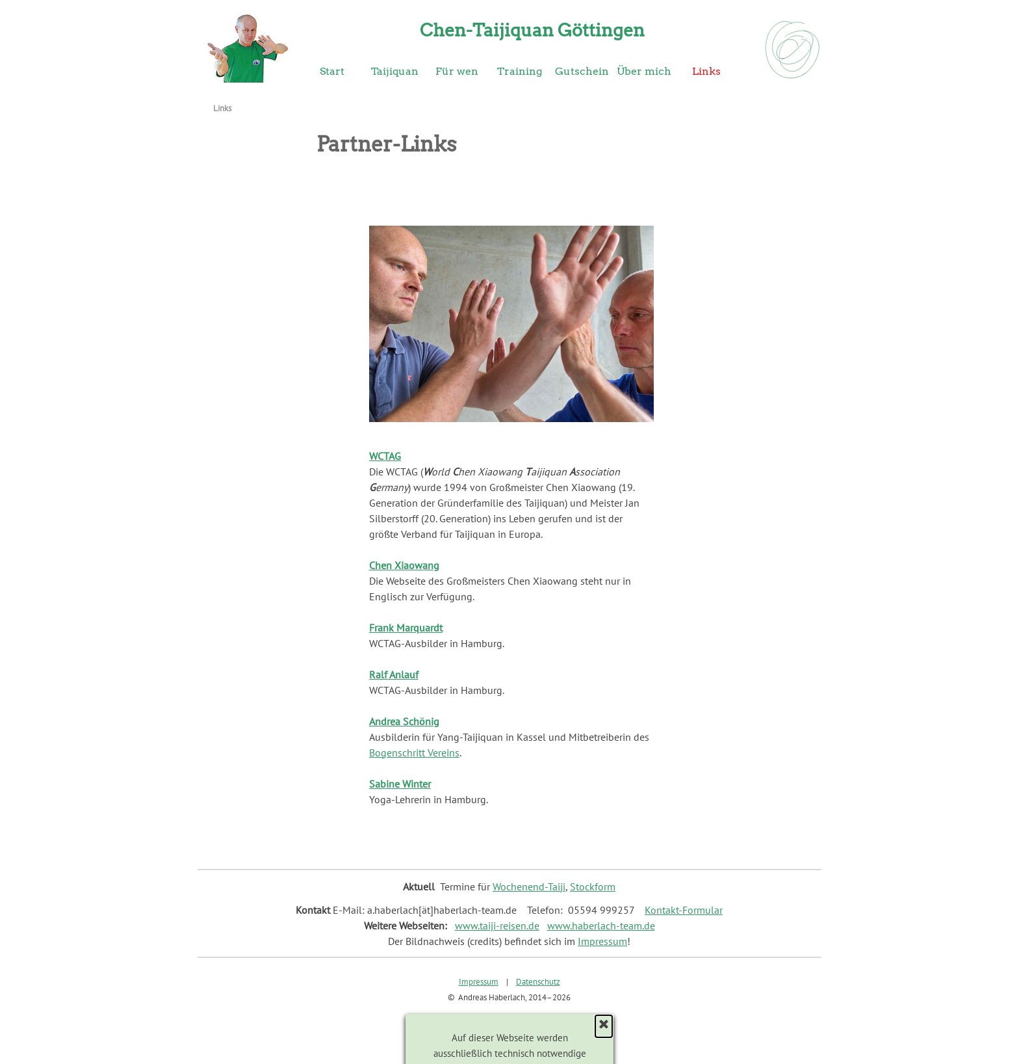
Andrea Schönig (404, 721)
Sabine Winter (400, 783)
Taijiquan (395, 71)
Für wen (456, 71)
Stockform (592, 886)
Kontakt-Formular (684, 909)
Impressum (602, 941)
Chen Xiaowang (404, 565)
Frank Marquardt (406, 627)
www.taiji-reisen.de (497, 925)
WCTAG (385, 455)
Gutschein (582, 71)
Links (706, 71)
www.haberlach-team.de (601, 925)
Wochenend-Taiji (529, 886)
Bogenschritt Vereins (414, 752)
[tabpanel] (511, 627)
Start (332, 71)
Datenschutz (538, 981)
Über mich (644, 71)
